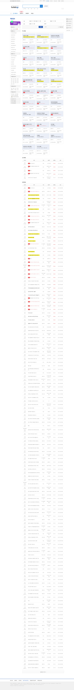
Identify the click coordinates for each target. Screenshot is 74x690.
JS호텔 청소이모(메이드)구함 (29, 125)
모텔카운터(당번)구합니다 (32, 639)
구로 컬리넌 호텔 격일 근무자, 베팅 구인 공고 (32, 47)
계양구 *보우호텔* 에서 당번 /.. (33, 579)
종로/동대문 (13, 37)
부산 (11, 81)
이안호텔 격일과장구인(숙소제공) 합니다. (57, 81)
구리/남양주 (13, 59)
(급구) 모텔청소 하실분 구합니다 (33, 611)
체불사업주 (69, 27)
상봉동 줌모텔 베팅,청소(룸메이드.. (33, 664)
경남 (15, 81)
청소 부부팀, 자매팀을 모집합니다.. (33, 422)
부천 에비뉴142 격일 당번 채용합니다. (29, 136)
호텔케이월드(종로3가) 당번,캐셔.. (33, 330)
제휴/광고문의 (39, 680)
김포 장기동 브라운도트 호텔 (32, 540)
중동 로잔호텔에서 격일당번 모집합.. (34, 341)
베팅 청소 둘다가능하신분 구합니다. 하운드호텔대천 (33, 81)
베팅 (28, 425)
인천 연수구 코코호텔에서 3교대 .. (33, 397)
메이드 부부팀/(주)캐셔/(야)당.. (33, 568)
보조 (15, 88)
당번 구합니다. (32, 163)
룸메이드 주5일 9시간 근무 (32, 348)
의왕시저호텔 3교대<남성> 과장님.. (33, 447)
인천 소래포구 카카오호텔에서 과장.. (34, 351)
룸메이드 (12, 89)
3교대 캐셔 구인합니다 (54, 70)
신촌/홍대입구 (13, 39)
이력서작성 (69, 21)
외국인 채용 (16, 94)
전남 (15, 82)
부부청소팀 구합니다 (40, 59)
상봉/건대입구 (13, 34)
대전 (13, 79)
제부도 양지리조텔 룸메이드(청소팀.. (34, 505)
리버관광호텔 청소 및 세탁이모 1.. (33, 657)
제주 (13, 83)
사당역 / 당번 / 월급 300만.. (32, 646)
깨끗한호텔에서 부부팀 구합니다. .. (33, 379)
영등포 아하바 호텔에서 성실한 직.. (33, 607)
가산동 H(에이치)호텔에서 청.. (35, 191)
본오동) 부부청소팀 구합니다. (32, 433)
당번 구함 (29, 365)
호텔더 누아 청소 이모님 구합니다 (33, 509)
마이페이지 (69, 23)
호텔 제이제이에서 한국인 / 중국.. (33, 465)
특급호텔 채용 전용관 (16, 96)
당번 (31, 8)
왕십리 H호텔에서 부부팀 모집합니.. (33, 523)
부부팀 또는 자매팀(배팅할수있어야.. (34, 526)
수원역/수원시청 (13, 72)
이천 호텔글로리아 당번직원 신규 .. (33, 390)
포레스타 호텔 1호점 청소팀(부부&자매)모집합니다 (31, 36)
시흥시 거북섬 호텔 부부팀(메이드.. (33, 590)
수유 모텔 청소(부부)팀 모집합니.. (33, 440)
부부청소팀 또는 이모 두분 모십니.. (33, 355)
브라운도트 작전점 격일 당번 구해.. (33, 533)
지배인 (15, 89)
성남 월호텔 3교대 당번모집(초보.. (33, 660)
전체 (11, 78)
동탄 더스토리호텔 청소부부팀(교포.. (34, 501)
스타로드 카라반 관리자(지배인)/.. (33, 575)
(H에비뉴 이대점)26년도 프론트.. (33, 393)
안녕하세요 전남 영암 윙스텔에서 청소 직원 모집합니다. (32, 70)
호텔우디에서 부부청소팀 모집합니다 (34, 551)
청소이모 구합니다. (42, 103)
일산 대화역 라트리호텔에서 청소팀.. (34, 487)
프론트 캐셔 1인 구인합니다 (55, 36)
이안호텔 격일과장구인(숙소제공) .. (33, 255)
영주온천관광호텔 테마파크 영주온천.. (34, 472)
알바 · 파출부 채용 (13, 29)
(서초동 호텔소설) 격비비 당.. (34, 219)
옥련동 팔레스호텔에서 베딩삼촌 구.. (34, 444)
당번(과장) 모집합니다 (31, 411)
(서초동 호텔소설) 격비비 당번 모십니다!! (31, 59)
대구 (11, 82)
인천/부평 (12, 63)
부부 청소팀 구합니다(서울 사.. (35, 216)
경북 (17, 81)
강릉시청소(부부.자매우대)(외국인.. (33, 429)
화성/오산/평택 (13, 74)
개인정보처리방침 (25, 680)
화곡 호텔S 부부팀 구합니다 (32, 458)
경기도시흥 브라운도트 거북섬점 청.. (34, 295)
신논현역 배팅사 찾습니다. (32, 376)
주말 (28, 8)
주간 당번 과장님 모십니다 (32, 372)
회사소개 (11, 680)
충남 (15, 79)
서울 (13, 78)
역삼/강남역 (13, 43)
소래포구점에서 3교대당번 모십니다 (33, 212)
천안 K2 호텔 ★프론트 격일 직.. (33, 334)
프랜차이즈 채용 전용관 (14, 95)
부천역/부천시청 (13, 66)
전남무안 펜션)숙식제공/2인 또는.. (33, 625)
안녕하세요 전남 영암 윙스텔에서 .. (33, 233)
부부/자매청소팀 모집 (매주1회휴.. (33, 451)
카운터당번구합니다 (40, 81)
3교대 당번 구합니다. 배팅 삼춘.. (33, 653)
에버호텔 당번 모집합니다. (32, 415)
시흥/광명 (12, 70)
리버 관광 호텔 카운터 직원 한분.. (33, 326)
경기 (15, 78)
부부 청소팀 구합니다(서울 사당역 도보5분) (60, 47)
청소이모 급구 (53, 125)
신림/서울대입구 (13, 45)
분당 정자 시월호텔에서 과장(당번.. (33, 198)
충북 (17, 79)
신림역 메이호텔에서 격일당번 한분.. (34, 642)
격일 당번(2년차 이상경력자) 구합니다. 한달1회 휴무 (45, 48)
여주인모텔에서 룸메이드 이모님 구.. (34, 561)
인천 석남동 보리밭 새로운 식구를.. (33, 491)
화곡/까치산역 (13, 51)
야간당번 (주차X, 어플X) (27, 114)
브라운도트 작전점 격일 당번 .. (35, 262)
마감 (28, 600)
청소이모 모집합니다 (31, 519)
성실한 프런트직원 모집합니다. (33, 516)
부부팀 (25, 8)
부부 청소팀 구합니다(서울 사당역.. (33, 512)
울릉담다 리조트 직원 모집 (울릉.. (33, 530)
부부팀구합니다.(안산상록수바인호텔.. (34, 383)
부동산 (32, 13)
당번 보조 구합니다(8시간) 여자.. (33, 404)
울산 (13, 81)
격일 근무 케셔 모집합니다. (32, 362)
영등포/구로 (13, 47)
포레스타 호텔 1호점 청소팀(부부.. (33, 195)
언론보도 (15, 680)
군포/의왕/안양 (13, 68)
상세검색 (46, 6)
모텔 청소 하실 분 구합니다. (32, 628)
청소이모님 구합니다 (40, 136)
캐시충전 (69, 25)
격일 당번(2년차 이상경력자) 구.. (33, 209)
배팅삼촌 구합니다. (31, 604)
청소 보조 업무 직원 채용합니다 (33, 437)
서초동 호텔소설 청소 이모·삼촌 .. (33, 547)
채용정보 (16, 13)
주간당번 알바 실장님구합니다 (55, 59)
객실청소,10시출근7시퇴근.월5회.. (33, 280)
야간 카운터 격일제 (31, 408)
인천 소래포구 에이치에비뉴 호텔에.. (34, 418)
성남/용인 (12, 61)
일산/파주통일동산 (14, 55)
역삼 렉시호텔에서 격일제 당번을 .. (33, 597)
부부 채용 (12, 94)
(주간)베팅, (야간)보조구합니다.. (33, 400)
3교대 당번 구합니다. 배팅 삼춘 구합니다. (43, 147)
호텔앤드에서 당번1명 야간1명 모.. (33, 476)
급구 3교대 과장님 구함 (31, 614)
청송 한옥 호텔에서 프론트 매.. (35, 273)
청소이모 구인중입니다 (42, 125)
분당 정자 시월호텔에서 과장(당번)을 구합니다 (44, 36)
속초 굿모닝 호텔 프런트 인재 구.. (33, 483)
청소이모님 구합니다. (31, 494)
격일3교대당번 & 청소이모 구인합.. (33, 498)
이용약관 (20, 680)
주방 (17, 89)
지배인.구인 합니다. (31, 554)
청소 (37, 8)
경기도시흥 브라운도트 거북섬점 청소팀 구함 (44, 114)
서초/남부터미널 (13, 49)
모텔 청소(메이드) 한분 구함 (32, 358)
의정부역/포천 (13, 57)
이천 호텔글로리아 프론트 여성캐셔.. (34, 635)
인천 (17, 78)
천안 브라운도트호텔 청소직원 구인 (58, 114)
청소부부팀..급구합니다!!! (32, 469)
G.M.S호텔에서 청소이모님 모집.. (33, 593)
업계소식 (21, 13)
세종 (11, 83)
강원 (11, 79)
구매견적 (27, 13)
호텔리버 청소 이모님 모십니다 (56, 136)
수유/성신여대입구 (14, 32)
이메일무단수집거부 (33, 680)
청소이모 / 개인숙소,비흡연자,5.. (33, 667)
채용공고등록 (70, 19)
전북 (17, 82)
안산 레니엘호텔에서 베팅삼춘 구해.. (34, 284)
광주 (13, 82)
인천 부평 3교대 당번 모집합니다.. (33, 565)
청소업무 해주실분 (31, 632)
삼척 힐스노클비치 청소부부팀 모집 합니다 (45, 92)
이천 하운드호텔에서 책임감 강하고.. (34, 386)
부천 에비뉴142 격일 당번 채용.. (33, 316)
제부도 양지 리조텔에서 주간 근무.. (33, 572)
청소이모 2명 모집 (40, 70)
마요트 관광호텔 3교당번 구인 (32, 344)
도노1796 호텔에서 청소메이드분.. (33, 583)
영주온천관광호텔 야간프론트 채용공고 (57, 103)
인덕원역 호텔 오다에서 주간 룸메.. (33, 462)
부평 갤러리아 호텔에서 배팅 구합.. (33, 558)
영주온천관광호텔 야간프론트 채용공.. (34, 288)
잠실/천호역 (13, 41)
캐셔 (34, 8)
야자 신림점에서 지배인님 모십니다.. (34, 337)
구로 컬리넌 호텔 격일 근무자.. (35, 205)
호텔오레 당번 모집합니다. (32, 618)
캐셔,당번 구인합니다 (31, 544)
